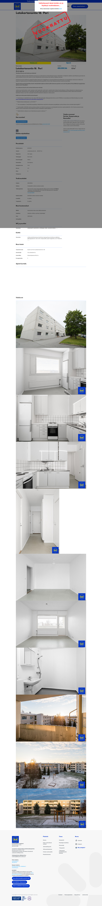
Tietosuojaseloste (68, 894)
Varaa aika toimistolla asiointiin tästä (21, 878)
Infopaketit (61, 840)
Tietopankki (62, 847)
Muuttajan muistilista (63, 842)
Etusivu (44, 840)
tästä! (60, 8)
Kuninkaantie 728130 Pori (15, 861)
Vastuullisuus (77, 894)
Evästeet (60, 894)
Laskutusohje (85, 894)
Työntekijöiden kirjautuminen (19, 882)
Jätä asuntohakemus (47, 849)
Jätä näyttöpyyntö (47, 846)
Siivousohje (61, 845)
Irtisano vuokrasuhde (47, 851)
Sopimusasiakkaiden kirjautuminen (21, 885)
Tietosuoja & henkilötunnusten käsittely (63, 852)
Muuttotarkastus (47, 854)
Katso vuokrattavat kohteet (47, 843)
